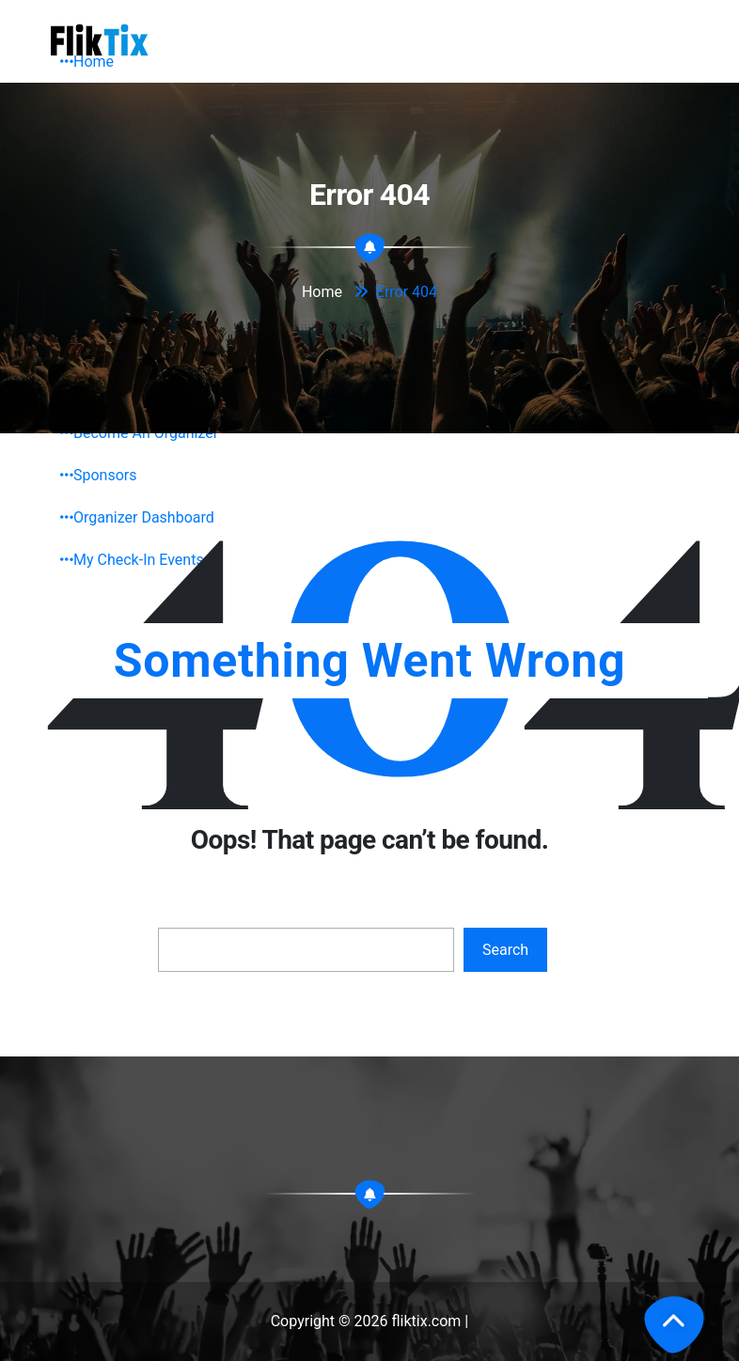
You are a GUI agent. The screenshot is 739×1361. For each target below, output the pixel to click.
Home (87, 61)
